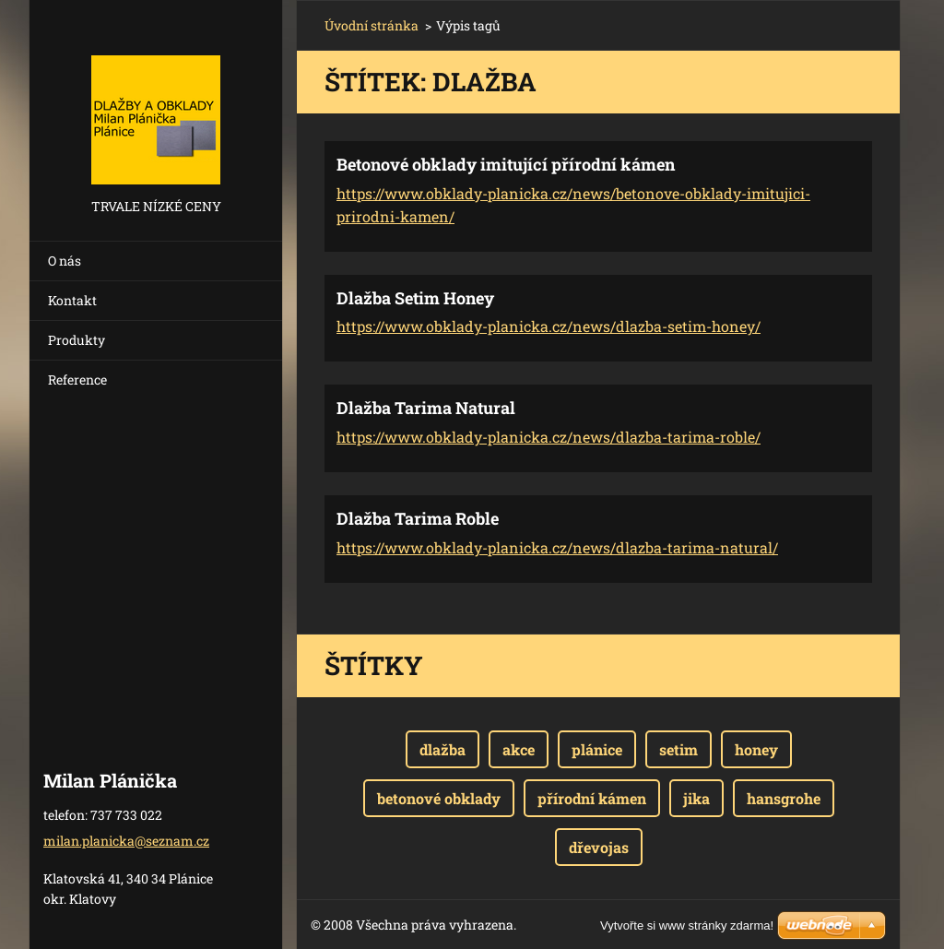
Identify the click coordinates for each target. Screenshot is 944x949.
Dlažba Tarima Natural (425, 408)
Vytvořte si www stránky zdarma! (686, 925)
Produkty (76, 340)
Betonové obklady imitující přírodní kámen (505, 164)
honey (756, 749)
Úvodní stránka (371, 25)
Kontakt (72, 300)
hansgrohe (783, 798)
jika (696, 798)
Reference (77, 379)
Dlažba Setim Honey (415, 298)
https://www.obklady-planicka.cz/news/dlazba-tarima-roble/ (548, 436)
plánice (597, 749)
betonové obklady (439, 798)
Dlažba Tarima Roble (417, 518)
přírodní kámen (591, 798)
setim (678, 749)
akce (518, 749)
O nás (64, 260)
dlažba (442, 749)
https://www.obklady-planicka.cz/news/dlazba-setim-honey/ (548, 326)
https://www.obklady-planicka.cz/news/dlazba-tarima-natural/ (557, 547)
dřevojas (599, 847)
